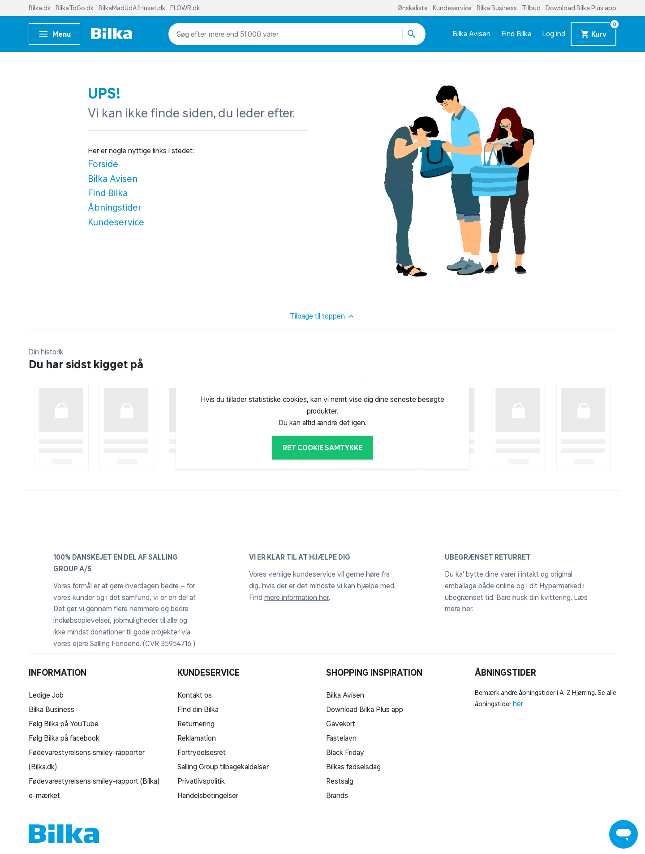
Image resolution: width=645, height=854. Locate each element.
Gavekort (340, 724)
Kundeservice (453, 8)
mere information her (296, 597)
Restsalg (339, 781)
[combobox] (193, 34)
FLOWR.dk (185, 8)
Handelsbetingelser (207, 795)
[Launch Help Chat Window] (623, 834)
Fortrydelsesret (201, 752)
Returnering (196, 724)
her (518, 703)
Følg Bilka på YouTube (64, 724)
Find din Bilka (198, 709)
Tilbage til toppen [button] (323, 316)
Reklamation (196, 738)
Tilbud (532, 8)
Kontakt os (194, 695)
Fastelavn (341, 738)
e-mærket (44, 795)
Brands (337, 795)
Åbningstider (115, 207)
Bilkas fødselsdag (353, 767)
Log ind (553, 34)
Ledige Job (46, 695)
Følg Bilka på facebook (64, 738)
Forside (103, 164)
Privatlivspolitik (201, 781)
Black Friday (345, 752)
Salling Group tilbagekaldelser (223, 767)
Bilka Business (497, 8)
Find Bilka (516, 34)
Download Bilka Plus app (581, 8)
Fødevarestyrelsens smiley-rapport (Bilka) (94, 781)
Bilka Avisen (471, 34)
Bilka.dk (40, 8)
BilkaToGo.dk (75, 8)
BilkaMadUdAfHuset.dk (133, 8)
